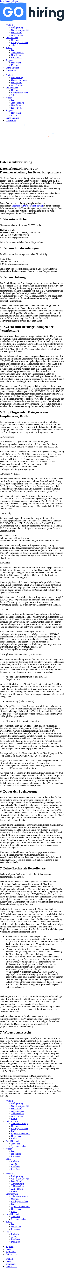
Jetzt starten (11, 70)
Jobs (13, 45)
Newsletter (16, 55)
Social (8, 1159)
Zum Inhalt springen (9, 1)
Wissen (9, 47)
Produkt (9, 25)
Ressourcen (16, 57)
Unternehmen (12, 37)
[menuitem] (9, 1246)
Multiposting (17, 27)
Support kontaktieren (20, 1133)
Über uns (15, 40)
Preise (14, 1118)
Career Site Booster (20, 30)
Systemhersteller (18, 1146)
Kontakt (14, 65)
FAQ (13, 1131)
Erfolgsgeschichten (19, 42)
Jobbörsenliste (17, 52)
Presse (14, 1138)
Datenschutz (11, 1254)
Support (9, 60)
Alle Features (17, 35)
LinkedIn (15, 1161)
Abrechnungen (17, 1111)
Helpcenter (16, 63)
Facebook (15, 1166)
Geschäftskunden (13, 1141)
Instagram (15, 1169)
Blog (13, 50)
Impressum (11, 1251)
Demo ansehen (12, 68)
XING (14, 1164)
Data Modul (16, 32)
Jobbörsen (15, 1144)
